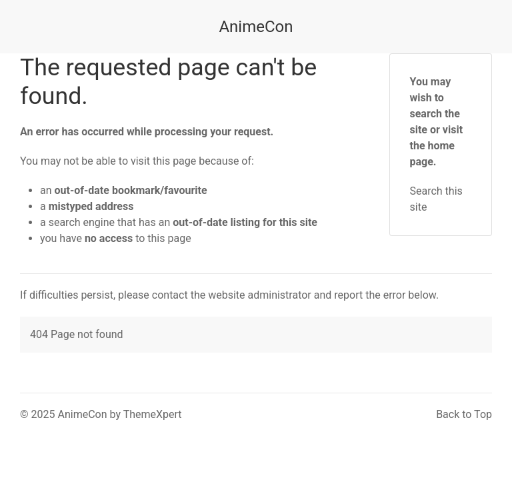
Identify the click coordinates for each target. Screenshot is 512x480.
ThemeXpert (152, 414)
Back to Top (464, 414)
